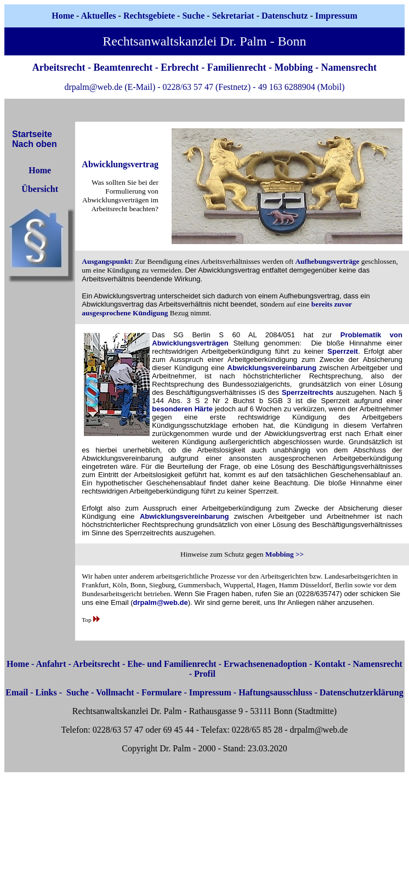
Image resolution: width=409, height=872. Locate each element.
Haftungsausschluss (275, 692)
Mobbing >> (284, 554)
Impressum (210, 692)
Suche (193, 15)
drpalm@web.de (160, 602)
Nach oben (34, 144)
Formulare (161, 692)
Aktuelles (98, 15)
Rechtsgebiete (149, 15)
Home (63, 15)
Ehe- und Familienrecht (171, 664)
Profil (204, 673)
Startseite (32, 134)
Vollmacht (115, 692)
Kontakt (329, 664)
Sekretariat (234, 15)
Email (16, 692)
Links (46, 692)
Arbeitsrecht (96, 664)
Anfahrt (51, 664)
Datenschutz (285, 15)
